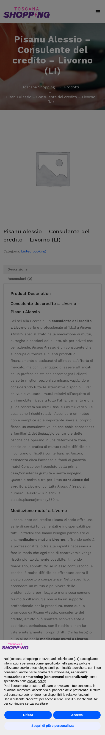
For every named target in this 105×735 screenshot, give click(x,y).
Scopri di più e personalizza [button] (52, 725)
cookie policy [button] (37, 681)
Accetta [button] (77, 715)
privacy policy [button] (78, 663)
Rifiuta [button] (28, 715)
